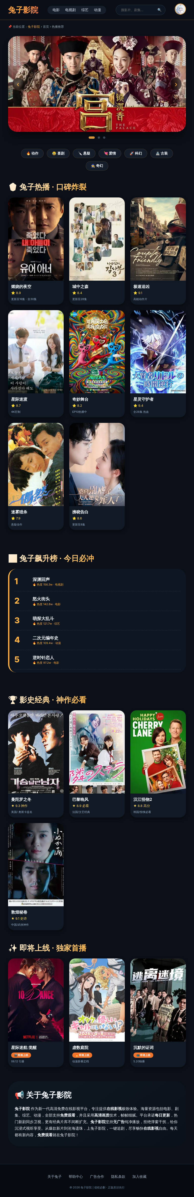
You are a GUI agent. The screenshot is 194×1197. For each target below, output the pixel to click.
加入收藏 (139, 1177)
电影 (56, 10)
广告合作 (97, 1177)
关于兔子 (54, 1177)
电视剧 (70, 10)
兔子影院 (34, 26)
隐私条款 (118, 1177)
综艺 (84, 10)
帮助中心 (76, 1177)
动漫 (97, 10)
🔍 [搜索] (159, 10)
